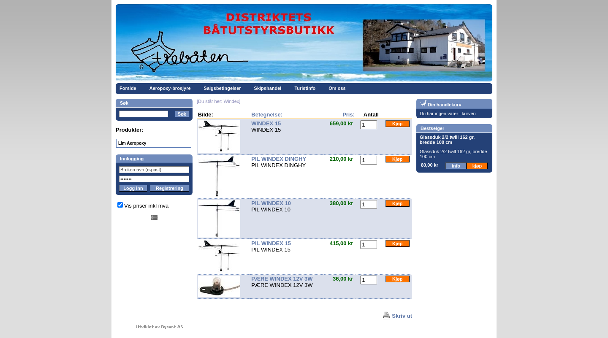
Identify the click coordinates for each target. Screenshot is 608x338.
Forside (127, 88)
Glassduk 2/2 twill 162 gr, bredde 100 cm (447, 140)
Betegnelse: (266, 114)
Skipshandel (268, 88)
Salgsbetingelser (222, 88)
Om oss (336, 88)
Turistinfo (304, 88)
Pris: (348, 114)
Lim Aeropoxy (132, 143)
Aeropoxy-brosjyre (170, 88)
